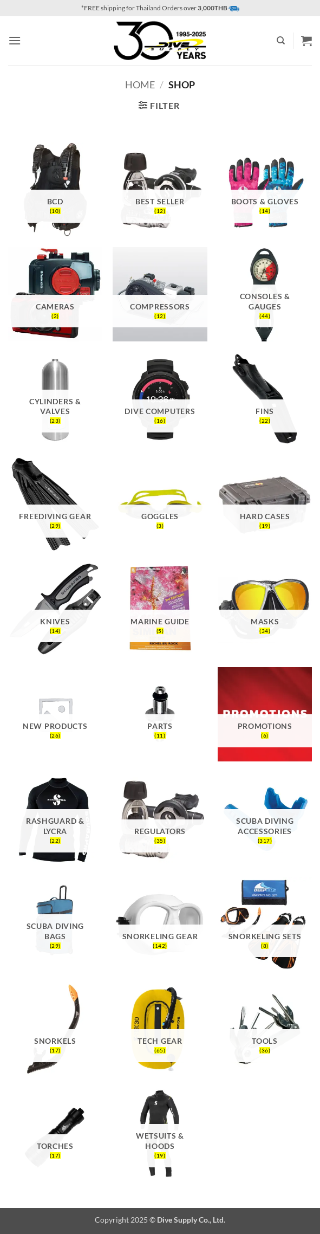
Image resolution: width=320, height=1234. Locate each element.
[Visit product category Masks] (265, 609)
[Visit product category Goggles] (160, 504)
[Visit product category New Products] (55, 714)
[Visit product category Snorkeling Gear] (160, 924)
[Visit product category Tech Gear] (160, 1029)
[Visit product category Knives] (55, 609)
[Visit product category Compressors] (160, 294)
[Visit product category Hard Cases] (265, 504)
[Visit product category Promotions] (265, 714)
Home (140, 85)
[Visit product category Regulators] (160, 819)
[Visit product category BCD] (55, 190)
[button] (14, 40)
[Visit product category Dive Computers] (160, 399)
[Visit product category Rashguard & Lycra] (55, 819)
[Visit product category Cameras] (55, 294)
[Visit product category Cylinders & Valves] (55, 399)
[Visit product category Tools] (265, 1029)
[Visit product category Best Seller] (160, 190)
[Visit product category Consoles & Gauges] (265, 294)
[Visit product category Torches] (55, 1134)
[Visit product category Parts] (160, 714)
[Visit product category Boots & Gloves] (265, 190)
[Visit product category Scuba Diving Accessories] (265, 819)
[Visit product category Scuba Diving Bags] (55, 924)
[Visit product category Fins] (265, 399)
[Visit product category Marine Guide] (160, 609)
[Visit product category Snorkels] (55, 1029)
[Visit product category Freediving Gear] (55, 504)
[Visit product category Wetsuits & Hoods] (160, 1134)
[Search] (281, 40)
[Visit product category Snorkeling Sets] (265, 924)
